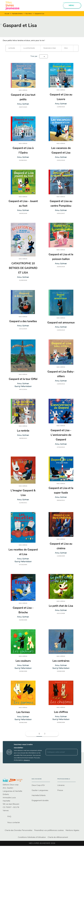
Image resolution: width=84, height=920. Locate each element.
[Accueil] (12, 5)
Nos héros (28, 13)
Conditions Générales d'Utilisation (32, 837)
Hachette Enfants (17, 13)
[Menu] (72, 5)
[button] (13, 48)
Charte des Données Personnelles (18, 830)
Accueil (7, 13)
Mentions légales (72, 830)
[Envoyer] (75, 752)
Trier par (33, 56)
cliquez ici (27, 760)
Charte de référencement (58, 837)
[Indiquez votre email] (59, 752)
